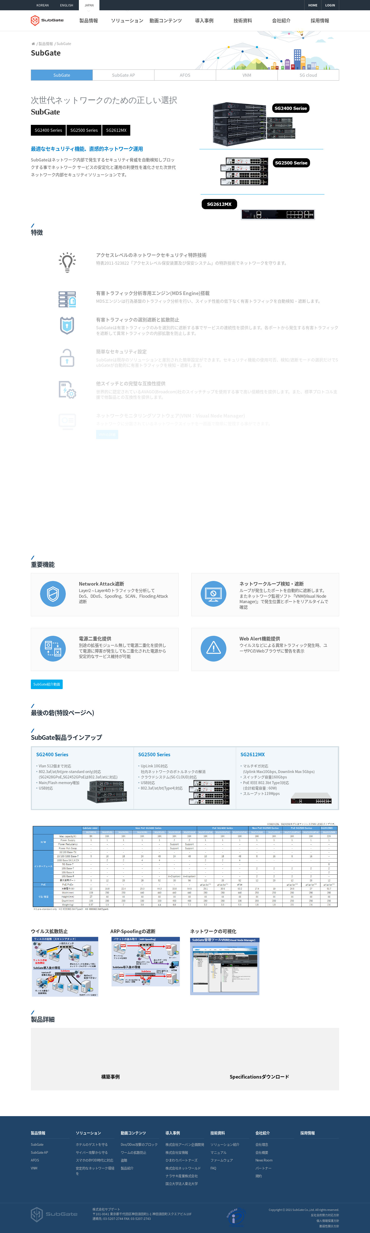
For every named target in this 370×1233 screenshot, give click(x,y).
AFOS (35, 1160)
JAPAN (89, 5)
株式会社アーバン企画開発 (184, 1144)
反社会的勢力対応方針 (325, 1215)
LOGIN (330, 5)
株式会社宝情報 (176, 1152)
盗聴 (124, 1160)
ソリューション (127, 20)
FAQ (213, 1168)
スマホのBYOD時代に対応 (94, 1160)
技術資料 (243, 20)
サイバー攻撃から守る (92, 1152)
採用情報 (320, 20)
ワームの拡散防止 (133, 1152)
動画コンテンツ (166, 20)
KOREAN (42, 5)
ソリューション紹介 (224, 1144)
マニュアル (218, 1152)
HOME (312, 5)
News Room (264, 1160)
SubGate (37, 1144)
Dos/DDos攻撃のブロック (139, 1144)
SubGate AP (39, 1152)
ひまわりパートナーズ (181, 1160)
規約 (258, 1175)
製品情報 (88, 20)
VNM (34, 1168)
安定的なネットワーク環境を (95, 1171)
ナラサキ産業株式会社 (181, 1175)
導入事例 (204, 20)
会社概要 (261, 1152)
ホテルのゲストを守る (92, 1144)
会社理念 (261, 1144)
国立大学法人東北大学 (181, 1183)
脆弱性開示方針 (329, 1226)
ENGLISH (66, 5)
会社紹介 (281, 20)
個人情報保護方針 (328, 1221)
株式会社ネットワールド (183, 1168)
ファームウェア (221, 1160)
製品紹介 (127, 1168)
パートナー (263, 1168)
